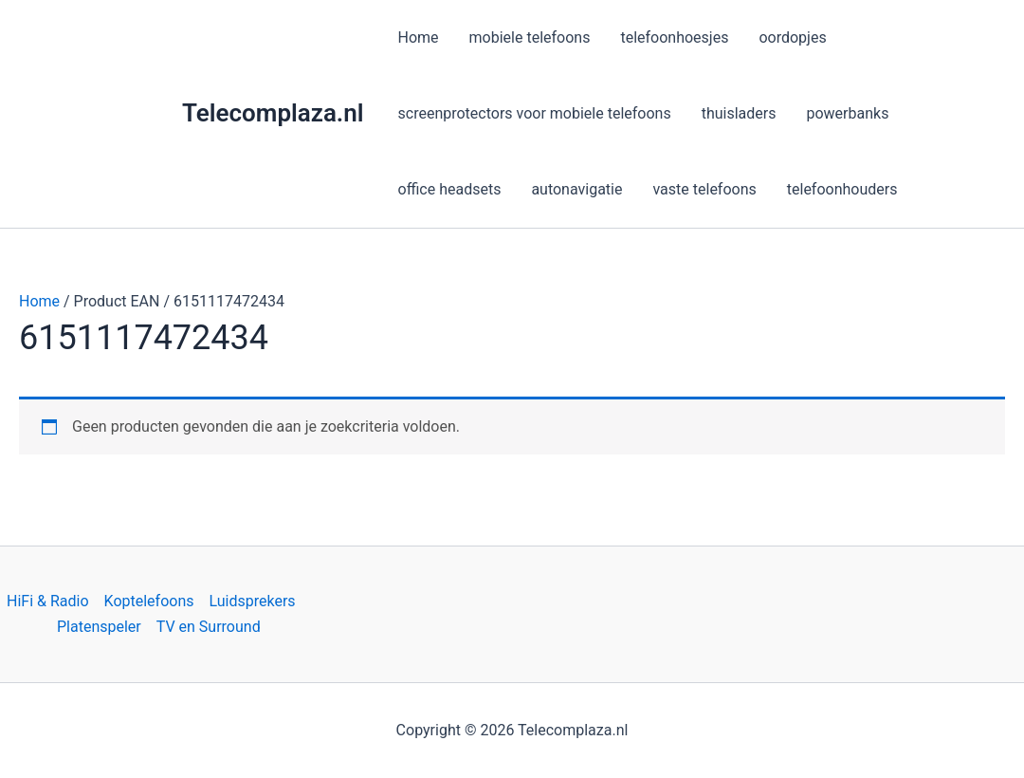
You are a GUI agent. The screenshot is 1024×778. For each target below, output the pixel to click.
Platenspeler (99, 627)
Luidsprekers (253, 601)
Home (39, 301)
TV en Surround (208, 627)
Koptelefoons (149, 601)
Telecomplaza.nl (273, 113)
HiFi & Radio (48, 601)
